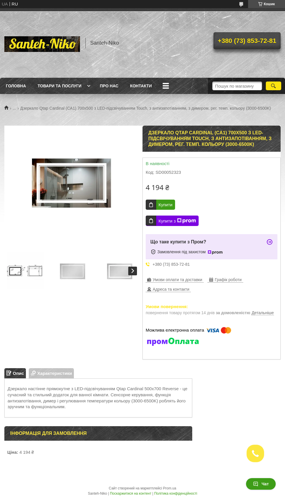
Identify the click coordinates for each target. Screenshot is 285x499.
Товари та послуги (59, 86)
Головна (16, 86)
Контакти (141, 86)
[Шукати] (273, 86)
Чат (261, 484)
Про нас (109, 86)
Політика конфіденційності (175, 493)
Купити (165, 204)
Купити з (177, 220)
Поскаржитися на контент (130, 493)
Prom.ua (169, 488)
